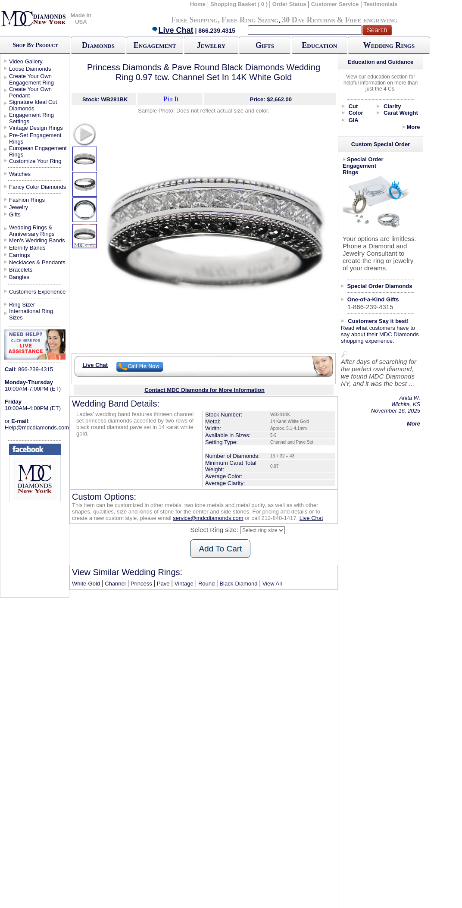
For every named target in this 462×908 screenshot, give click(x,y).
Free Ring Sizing (250, 20)
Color (356, 113)
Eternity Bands (27, 247)
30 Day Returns (308, 20)
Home (198, 4)
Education (319, 45)
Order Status (289, 4)
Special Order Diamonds (379, 286)
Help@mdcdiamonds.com (37, 427)
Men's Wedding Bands (37, 240)
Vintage (184, 583)
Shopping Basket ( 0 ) (239, 4)
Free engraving (371, 20)
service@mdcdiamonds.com (208, 518)
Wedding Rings (389, 45)
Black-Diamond (238, 583)
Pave (163, 583)
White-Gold (86, 583)
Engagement (155, 45)
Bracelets (20, 269)
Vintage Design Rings (36, 128)
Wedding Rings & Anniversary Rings (32, 230)
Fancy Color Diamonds (37, 187)
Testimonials (381, 4)
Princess (141, 583)
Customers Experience (37, 291)
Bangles (19, 277)
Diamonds (98, 45)
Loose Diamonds (30, 69)
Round (206, 583)
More (413, 127)
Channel (115, 583)
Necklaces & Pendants (37, 262)
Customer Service (335, 4)
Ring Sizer (22, 304)
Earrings (19, 255)
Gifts (265, 45)
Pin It (170, 99)
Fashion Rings (27, 200)
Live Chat (172, 30)
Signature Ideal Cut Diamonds (33, 105)
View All (272, 583)
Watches (20, 174)
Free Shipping (194, 20)
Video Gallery (26, 61)
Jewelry (211, 45)
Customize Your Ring (35, 161)
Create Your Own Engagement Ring (31, 79)
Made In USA (81, 18)
